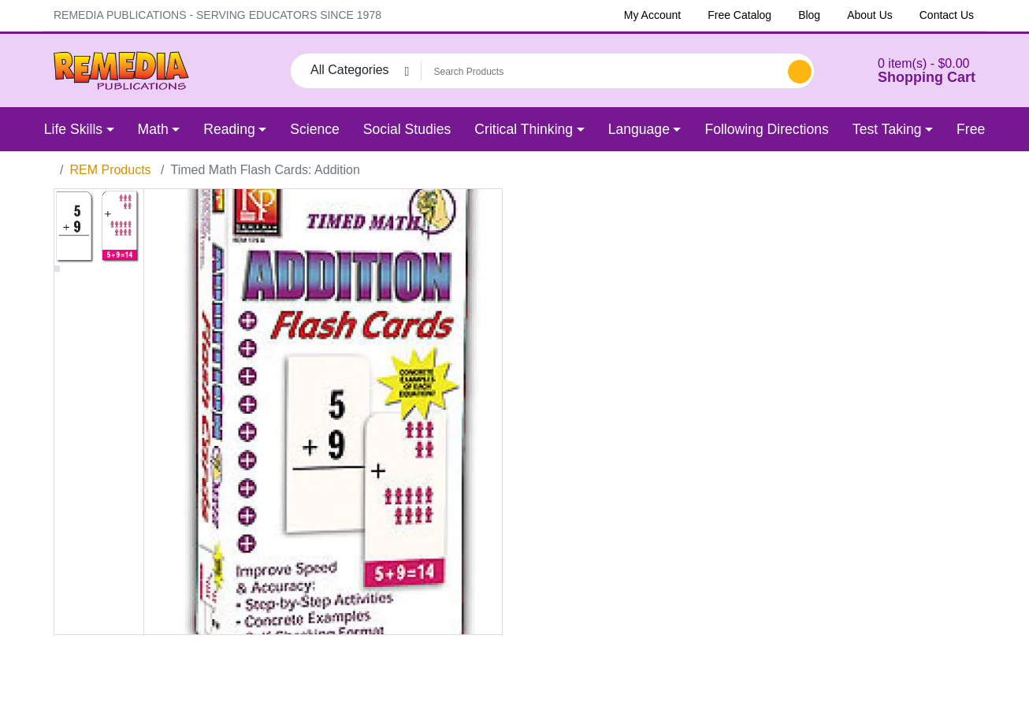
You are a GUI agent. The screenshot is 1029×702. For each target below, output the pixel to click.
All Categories (349, 69)
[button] (906, 70)
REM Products (109, 169)
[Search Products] (602, 71)
